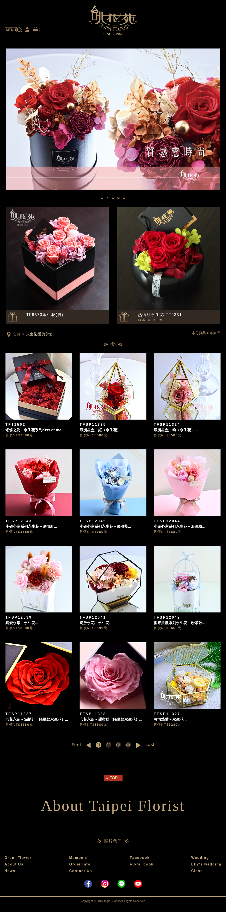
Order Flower (18, 858)
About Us (13, 864)
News (9, 871)
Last (150, 744)
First (76, 744)
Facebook (140, 858)
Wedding (200, 858)
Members (78, 858)
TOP (114, 778)
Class (197, 871)
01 (98, 745)
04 (128, 745)
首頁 (16, 334)
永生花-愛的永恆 (39, 334)
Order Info (80, 864)
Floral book (141, 864)
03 (118, 745)
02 (108, 745)
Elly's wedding (206, 864)
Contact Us (80, 871)
